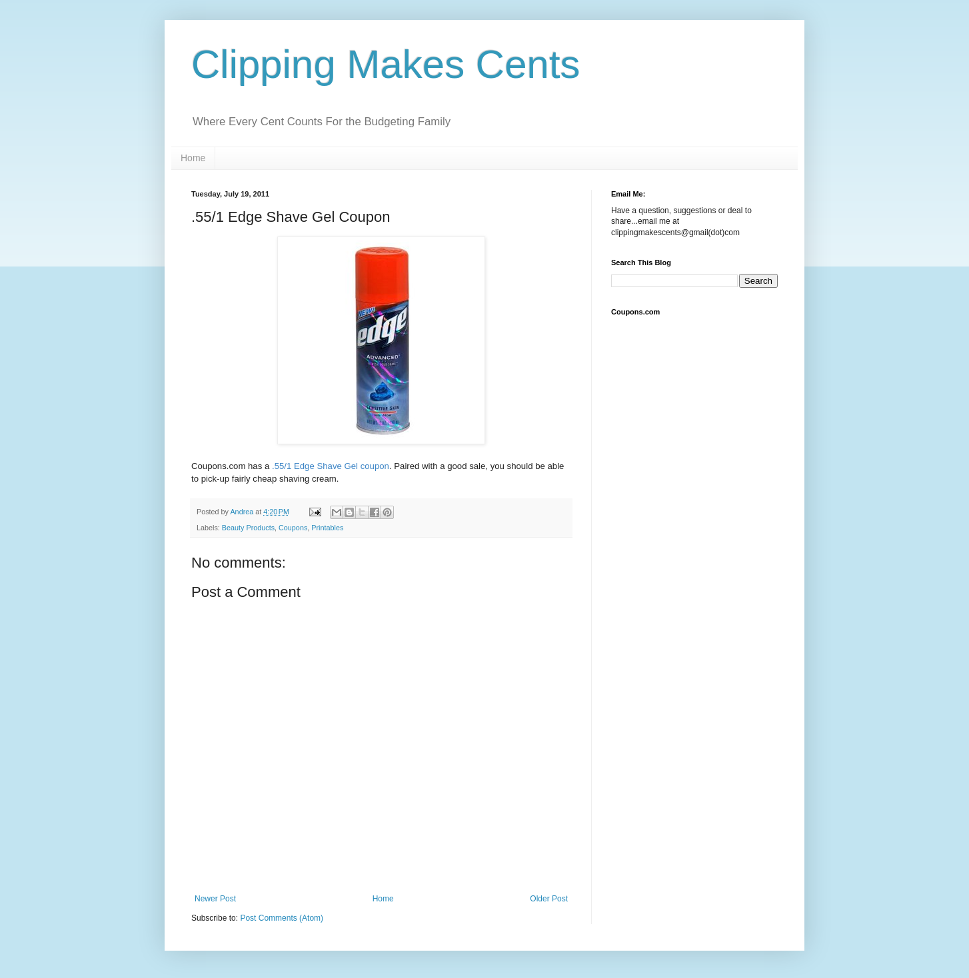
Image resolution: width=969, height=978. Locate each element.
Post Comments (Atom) (281, 918)
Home (193, 158)
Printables (327, 528)
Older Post (549, 898)
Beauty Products (248, 528)
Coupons (293, 528)
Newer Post (215, 898)
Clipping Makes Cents (385, 64)
